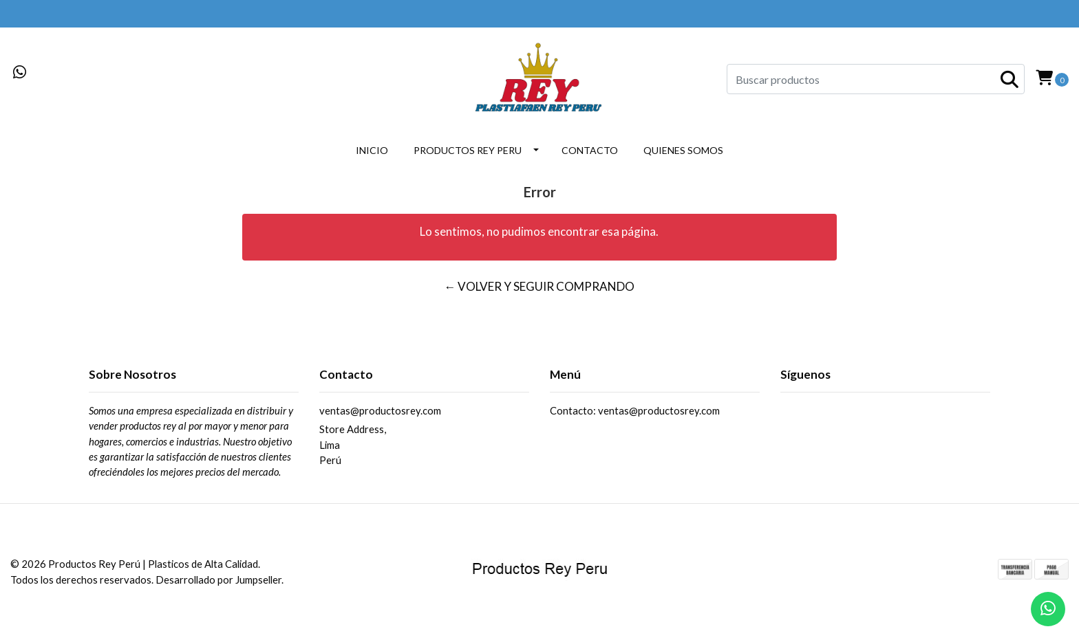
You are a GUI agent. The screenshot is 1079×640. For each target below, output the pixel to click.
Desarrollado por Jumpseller (218, 579)
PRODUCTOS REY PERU (468, 150)
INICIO (372, 150)
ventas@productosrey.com (380, 410)
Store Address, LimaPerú (352, 444)
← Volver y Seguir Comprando (539, 286)
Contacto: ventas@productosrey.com (635, 410)
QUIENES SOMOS (683, 150)
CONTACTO (590, 150)
